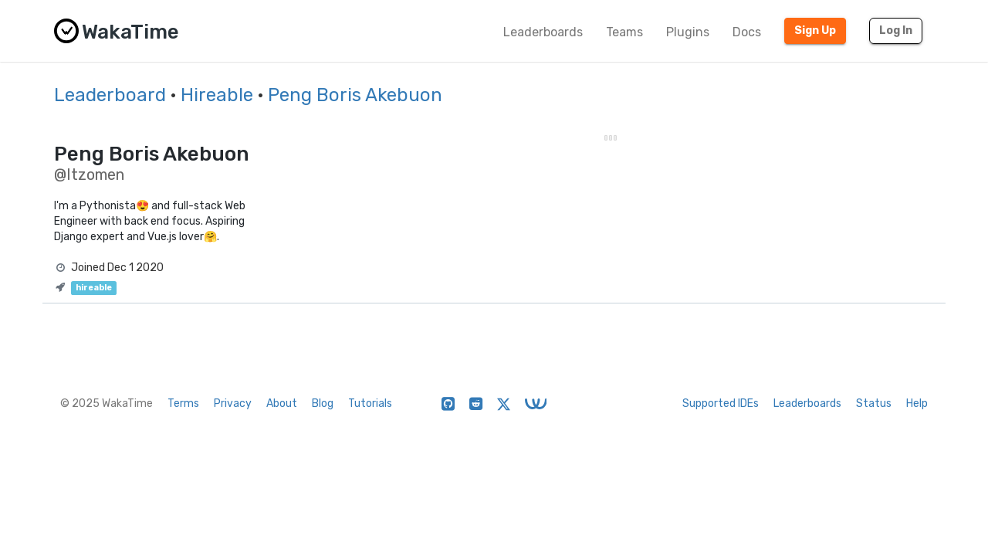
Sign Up (815, 30)
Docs (747, 32)
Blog (322, 403)
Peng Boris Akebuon (355, 95)
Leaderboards (543, 32)
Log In (895, 30)
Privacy (233, 403)
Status (874, 403)
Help (917, 403)
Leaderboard (110, 95)
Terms (183, 403)
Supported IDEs (720, 403)
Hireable (217, 95)
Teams (624, 32)
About (281, 403)
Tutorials (370, 403)
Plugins (687, 32)
